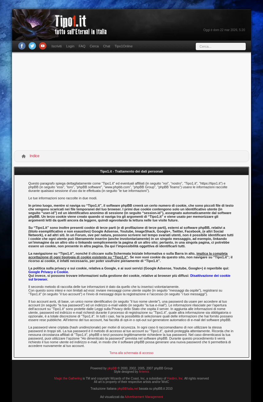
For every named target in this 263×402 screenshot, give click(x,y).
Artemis (144, 371)
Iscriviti (57, 46)
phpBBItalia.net (127, 388)
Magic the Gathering (68, 378)
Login (70, 46)
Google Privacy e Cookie (48, 272)
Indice (35, 156)
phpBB (112, 368)
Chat (106, 46)
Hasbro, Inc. (175, 378)
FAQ (82, 46)
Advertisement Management (143, 397)
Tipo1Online (124, 46)
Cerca (94, 46)
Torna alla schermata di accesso (132, 353)
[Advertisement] (131, 102)
